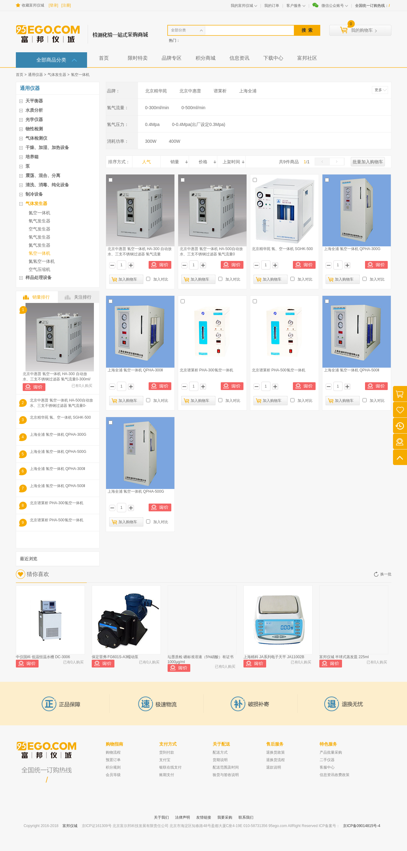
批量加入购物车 (368, 161)
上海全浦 (248, 90)
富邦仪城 (69, 826)
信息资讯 (239, 58)
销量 (174, 161)
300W (151, 141)
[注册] (66, 5)
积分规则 (113, 767)
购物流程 (113, 752)
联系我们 (245, 817)
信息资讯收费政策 (334, 775)
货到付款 (166, 752)
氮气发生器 (39, 245)
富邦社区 (307, 58)
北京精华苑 (156, 90)
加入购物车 (127, 279)
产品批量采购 (331, 752)
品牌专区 (172, 58)
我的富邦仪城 (242, 5)
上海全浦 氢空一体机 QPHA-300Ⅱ (58, 469)
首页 (104, 58)
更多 (378, 90)
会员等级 (113, 775)
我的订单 (271, 5)
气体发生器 (57, 74)
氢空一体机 (80, 74)
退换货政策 (275, 752)
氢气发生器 (39, 237)
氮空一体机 (39, 212)
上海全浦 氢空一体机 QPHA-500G (58, 451)
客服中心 (327, 767)
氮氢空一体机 (42, 261)
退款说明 (273, 767)
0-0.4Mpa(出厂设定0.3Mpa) (198, 124)
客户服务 (293, 5)
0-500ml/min (194, 107)
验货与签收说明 (226, 775)
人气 (146, 161)
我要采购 (224, 817)
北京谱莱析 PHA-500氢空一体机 (56, 520)
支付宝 (164, 760)
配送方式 (220, 752)
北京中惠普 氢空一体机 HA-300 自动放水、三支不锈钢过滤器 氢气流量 (140, 251)
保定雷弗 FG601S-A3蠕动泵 (115, 657)
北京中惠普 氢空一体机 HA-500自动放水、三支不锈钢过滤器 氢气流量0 (211, 251)
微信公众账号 (332, 5)
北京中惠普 (190, 90)
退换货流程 (275, 760)
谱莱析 (220, 90)
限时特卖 (138, 58)
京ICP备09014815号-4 (361, 826)
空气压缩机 (39, 269)
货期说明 (220, 760)
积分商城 (205, 58)
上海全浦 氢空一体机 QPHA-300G (58, 434)
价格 (203, 161)
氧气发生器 (39, 220)
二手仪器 (327, 760)
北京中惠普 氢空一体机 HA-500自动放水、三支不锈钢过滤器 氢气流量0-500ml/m (61, 403)
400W (174, 141)
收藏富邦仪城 (33, 5)
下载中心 (273, 58)
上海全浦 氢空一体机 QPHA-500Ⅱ (58, 486)
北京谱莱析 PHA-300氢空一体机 (56, 503)
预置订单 (113, 760)
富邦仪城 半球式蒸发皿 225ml (344, 657)
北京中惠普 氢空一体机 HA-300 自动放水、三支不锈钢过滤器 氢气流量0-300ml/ (56, 376)
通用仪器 (35, 74)
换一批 (385, 574)
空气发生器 (39, 228)
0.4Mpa (152, 124)
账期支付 (166, 775)
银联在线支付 (170, 767)
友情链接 (203, 817)
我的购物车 (362, 30)
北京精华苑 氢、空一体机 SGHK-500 (60, 417)
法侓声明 (182, 817)
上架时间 (231, 161)
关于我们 (161, 817)
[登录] (53, 5)
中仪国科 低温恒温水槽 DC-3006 (43, 657)
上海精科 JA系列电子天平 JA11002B (273, 657)
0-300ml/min (157, 107)
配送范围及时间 (226, 767)
